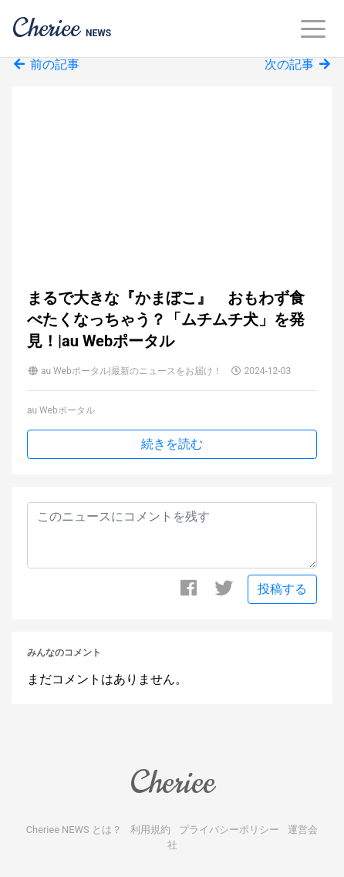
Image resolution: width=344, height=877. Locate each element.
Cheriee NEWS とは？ (74, 829)
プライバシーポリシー (229, 829)
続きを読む (172, 444)
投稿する (282, 589)
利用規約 (150, 829)
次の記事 (298, 64)
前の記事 (45, 64)
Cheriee (172, 782)
